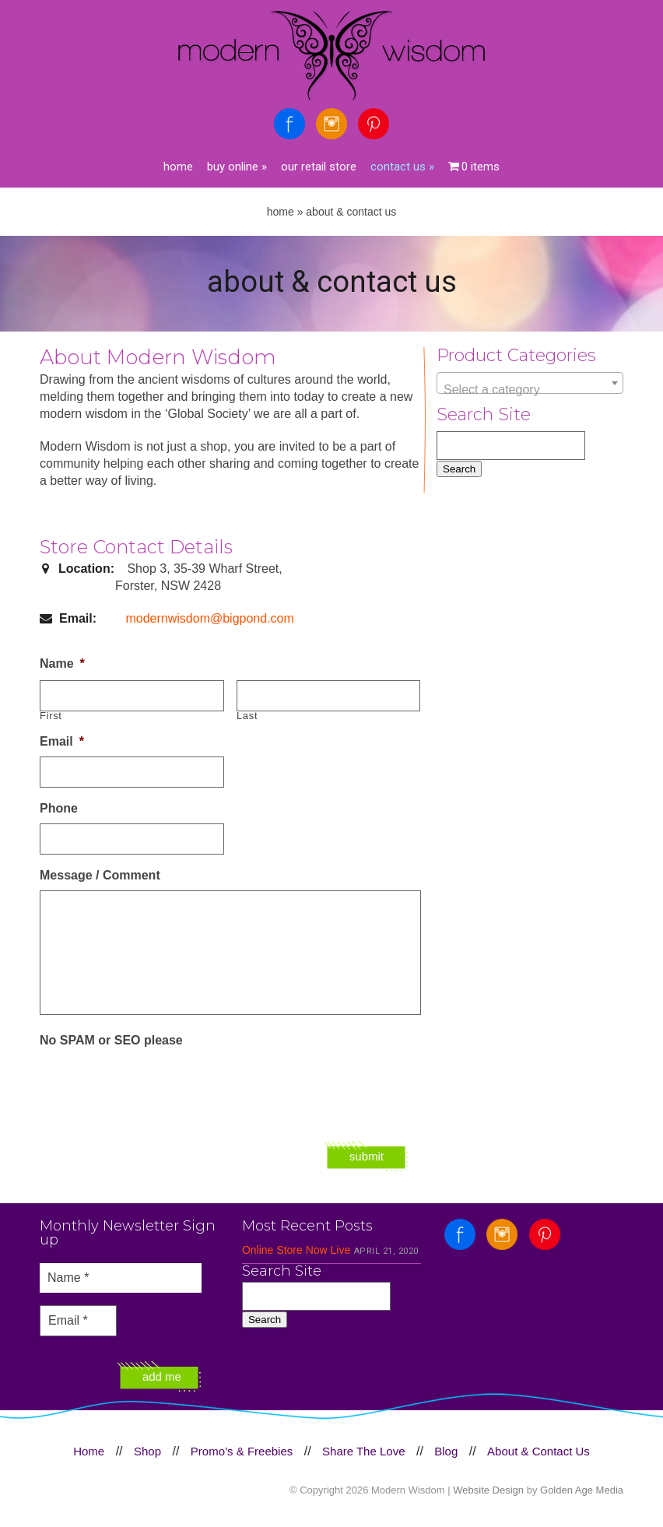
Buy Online (237, 167)
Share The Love (363, 1451)
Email (62, 741)
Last (247, 716)
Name (62, 663)
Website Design (488, 1490)
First (51, 716)
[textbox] (530, 390)
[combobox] (530, 383)
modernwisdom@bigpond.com (209, 618)
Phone (59, 808)
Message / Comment (100, 875)
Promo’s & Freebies (242, 1451)
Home (178, 167)
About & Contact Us (538, 1451)
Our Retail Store (318, 167)
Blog (446, 1451)
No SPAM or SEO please (111, 1040)
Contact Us (402, 167)
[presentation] (158, 1085)
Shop (147, 1451)
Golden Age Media (581, 1490)
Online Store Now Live (296, 1250)
